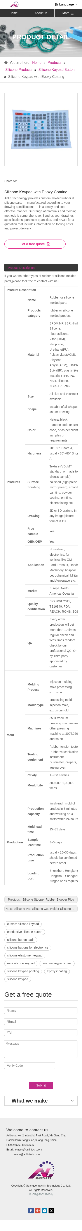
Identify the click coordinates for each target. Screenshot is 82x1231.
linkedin (44, 1210)
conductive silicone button (24, 932)
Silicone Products (18, 69)
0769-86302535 (25, 1145)
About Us (41, 13)
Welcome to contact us (27, 1130)
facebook (31, 1210)
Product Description (21, 267)
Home (13, 13)
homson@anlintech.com (28, 1149)
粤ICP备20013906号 (41, 1194)
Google (37, 1210)
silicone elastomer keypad (24, 955)
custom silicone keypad (23, 924)
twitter (51, 1210)
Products (54, 62)
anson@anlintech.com (27, 1154)
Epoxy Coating (57, 971)
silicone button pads (20, 940)
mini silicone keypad (21, 963)
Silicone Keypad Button (56, 69)
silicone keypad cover (57, 963)
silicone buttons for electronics (27, 947)
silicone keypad (17, 979)
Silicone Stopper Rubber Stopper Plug (47, 899)
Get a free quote (35, 244)
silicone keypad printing (23, 971)
